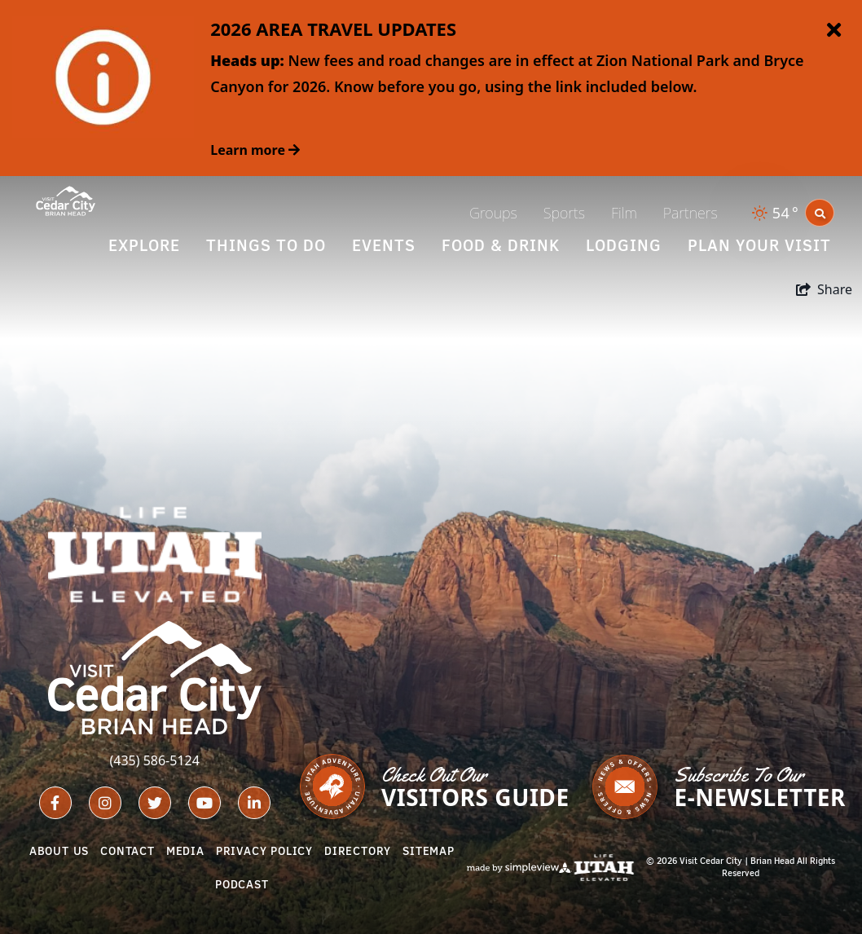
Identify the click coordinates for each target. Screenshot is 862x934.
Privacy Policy (264, 851)
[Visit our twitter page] (155, 802)
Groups (493, 212)
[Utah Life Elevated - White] (155, 554)
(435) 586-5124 (154, 760)
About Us (59, 851)
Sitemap (428, 851)
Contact (127, 851)
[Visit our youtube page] (204, 802)
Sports (564, 212)
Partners (690, 212)
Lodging (624, 245)
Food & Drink (501, 245)
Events (384, 245)
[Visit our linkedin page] (254, 802)
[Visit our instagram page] (105, 802)
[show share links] (824, 289)
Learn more (255, 150)
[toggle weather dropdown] (776, 213)
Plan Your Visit (759, 245)
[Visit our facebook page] (55, 802)
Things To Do (266, 245)
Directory (357, 851)
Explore (144, 245)
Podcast (242, 884)
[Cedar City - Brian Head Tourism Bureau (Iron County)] (65, 200)
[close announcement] (833, 31)
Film (624, 212)
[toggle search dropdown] (819, 213)
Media (185, 851)
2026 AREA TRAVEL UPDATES (333, 28)
